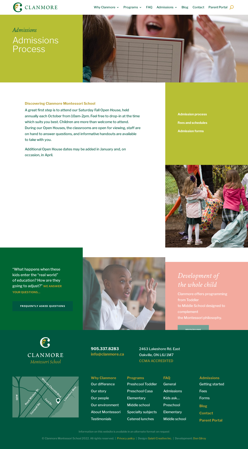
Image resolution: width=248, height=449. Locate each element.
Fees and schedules (192, 123)
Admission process (192, 114)
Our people (100, 398)
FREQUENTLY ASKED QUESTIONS (42, 306)
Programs (130, 7)
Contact (198, 7)
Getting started (211, 384)
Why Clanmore (104, 7)
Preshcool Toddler (142, 384)
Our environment (105, 405)
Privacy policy (126, 438)
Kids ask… (171, 398)
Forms (204, 398)
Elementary (136, 398)
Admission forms (191, 131)
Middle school (138, 405)
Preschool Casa (140, 391)
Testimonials (101, 419)
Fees (203, 391)
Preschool (171, 405)
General (169, 384)
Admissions (165, 7)
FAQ (149, 7)
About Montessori (106, 412)
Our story (98, 391)
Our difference (103, 384)
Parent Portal (217, 7)
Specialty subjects (142, 412)
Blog (185, 7)
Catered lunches (140, 419)
